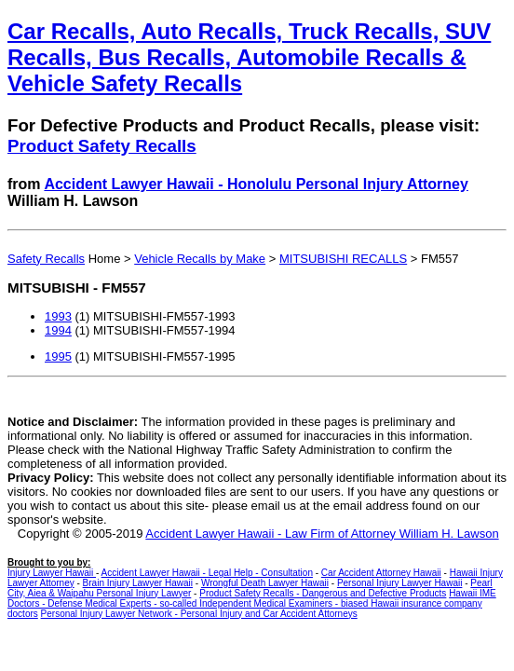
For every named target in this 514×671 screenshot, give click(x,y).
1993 (58, 316)
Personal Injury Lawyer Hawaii (400, 583)
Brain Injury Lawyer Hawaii (138, 583)
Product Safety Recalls (101, 146)
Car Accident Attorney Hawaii (381, 573)
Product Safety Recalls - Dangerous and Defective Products (322, 593)
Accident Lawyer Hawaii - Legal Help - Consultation (207, 573)
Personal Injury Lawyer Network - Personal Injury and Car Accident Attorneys (199, 614)
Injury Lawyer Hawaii (51, 573)
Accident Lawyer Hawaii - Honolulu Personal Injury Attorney (256, 184)
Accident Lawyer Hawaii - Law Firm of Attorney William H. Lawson (321, 534)
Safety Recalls (46, 259)
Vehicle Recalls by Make (199, 259)
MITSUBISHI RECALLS (343, 259)
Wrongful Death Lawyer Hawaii (265, 583)
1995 (58, 356)
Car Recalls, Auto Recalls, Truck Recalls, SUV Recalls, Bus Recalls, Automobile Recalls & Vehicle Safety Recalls (249, 57)
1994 (58, 330)
